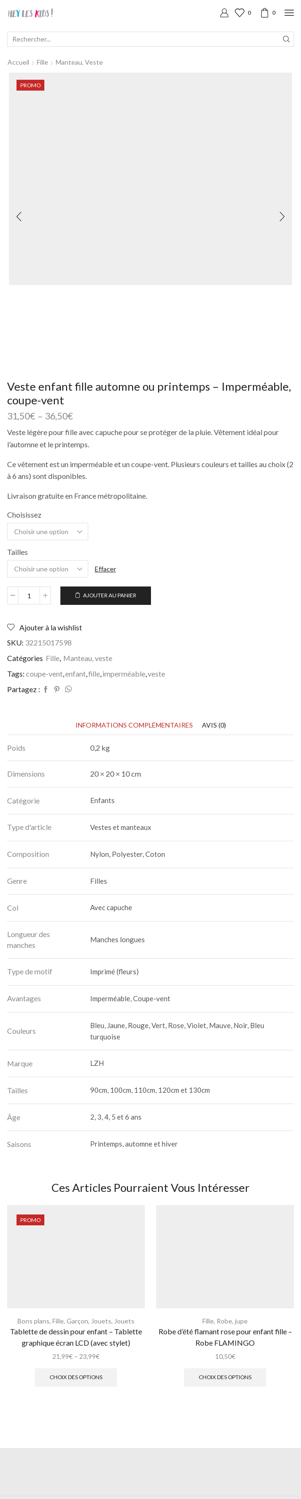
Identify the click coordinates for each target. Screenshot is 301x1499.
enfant (75, 673)
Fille (42, 62)
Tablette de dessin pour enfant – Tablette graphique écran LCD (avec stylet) (76, 1337)
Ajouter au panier (109, 595)
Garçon (77, 1321)
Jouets (101, 1321)
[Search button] (286, 39)
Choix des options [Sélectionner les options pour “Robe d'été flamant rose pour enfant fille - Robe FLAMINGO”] (225, 1377)
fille (94, 673)
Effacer (105, 569)
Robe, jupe (232, 1321)
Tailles (17, 551)
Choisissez (24, 514)
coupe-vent (44, 673)
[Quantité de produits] (29, 595)
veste (156, 673)
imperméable (123, 673)
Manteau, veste (79, 62)
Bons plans (33, 1321)
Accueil (18, 62)
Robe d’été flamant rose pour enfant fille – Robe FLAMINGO (225, 1337)
